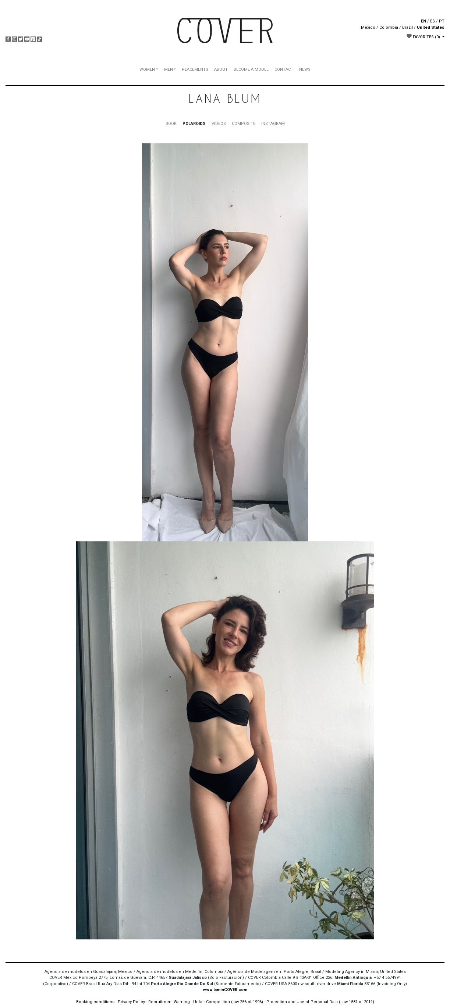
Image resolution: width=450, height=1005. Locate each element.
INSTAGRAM (273, 123)
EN (423, 21)
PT (441, 21)
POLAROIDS (194, 123)
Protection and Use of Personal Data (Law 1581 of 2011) (320, 1001)
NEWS (305, 69)
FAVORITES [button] (424, 36)
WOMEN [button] (147, 69)
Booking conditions (95, 1001)
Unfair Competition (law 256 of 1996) (228, 1001)
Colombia (388, 27)
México (368, 27)
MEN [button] (168, 69)
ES (432, 21)
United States (430, 27)
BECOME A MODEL (251, 69)
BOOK (171, 123)
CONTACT (283, 69)
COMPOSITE (243, 123)
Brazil (407, 27)
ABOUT (221, 69)
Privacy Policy (131, 1001)
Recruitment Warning (169, 1001)
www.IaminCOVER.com (225, 989)
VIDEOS (219, 123)
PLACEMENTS (195, 69)
